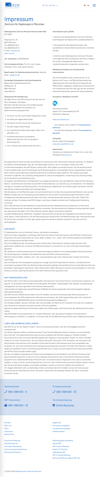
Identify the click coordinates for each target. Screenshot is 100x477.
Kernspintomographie (61, 425)
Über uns (7, 425)
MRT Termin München (61, 446)
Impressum (8, 431)
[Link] (12, 5)
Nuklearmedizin (59, 431)
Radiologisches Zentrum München (28, 471)
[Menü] (94, 5)
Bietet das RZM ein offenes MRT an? (66, 458)
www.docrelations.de (61, 119)
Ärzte (6, 428)
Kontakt (7, 422)
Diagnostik (57, 422)
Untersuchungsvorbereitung (15, 449)
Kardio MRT (57, 443)
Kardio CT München (60, 449)
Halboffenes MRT (59, 452)
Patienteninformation (12, 452)
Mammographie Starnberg (63, 440)
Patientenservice (11, 443)
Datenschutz (66, 155)
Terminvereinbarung (12, 440)
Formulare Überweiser (13, 446)
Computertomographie (62, 428)
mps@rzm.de (14, 75)
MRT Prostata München (62, 455)
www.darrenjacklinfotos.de (63, 144)
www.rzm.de (9, 53)
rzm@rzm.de (15, 50)
